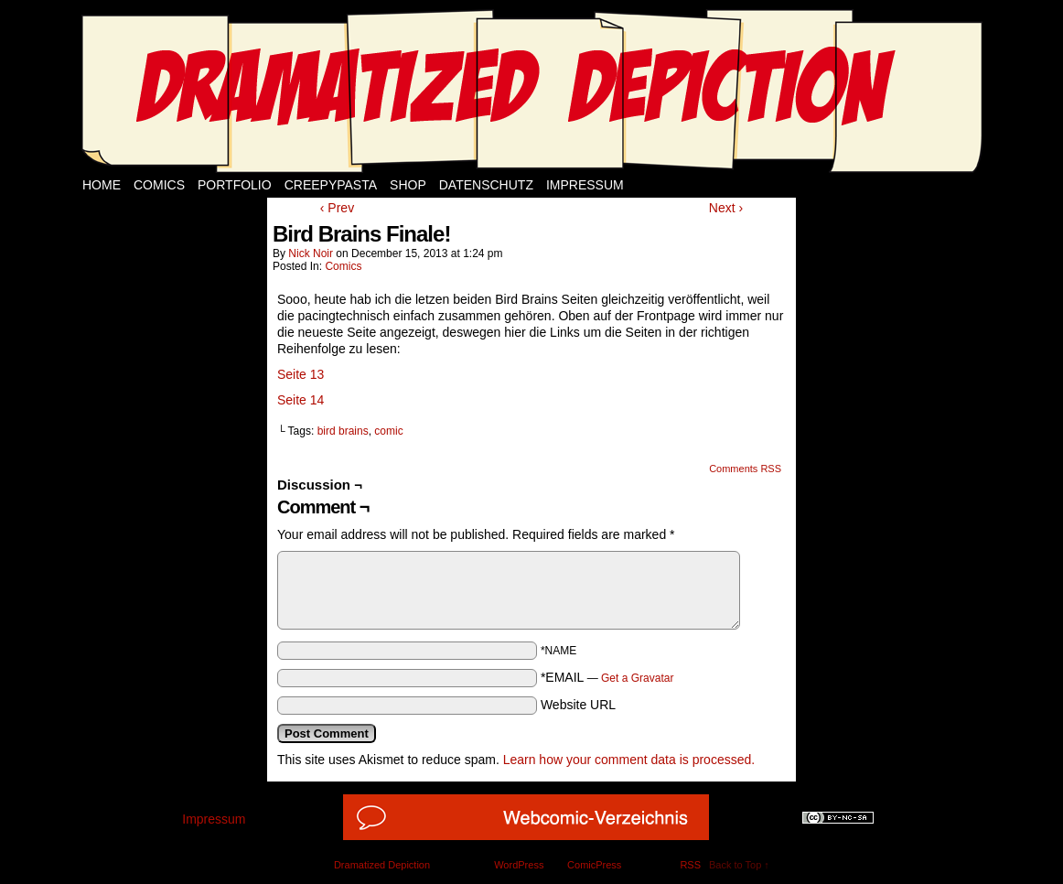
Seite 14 (300, 400)
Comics (159, 185)
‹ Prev (337, 207)
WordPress (518, 864)
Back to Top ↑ (739, 864)
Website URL (578, 704)
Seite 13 (300, 374)
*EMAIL (607, 677)
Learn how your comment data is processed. (629, 759)
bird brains (343, 431)
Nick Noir (310, 253)
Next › (726, 207)
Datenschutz (486, 185)
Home (101, 185)
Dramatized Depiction (382, 864)
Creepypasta (331, 185)
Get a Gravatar (637, 678)
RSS (690, 864)
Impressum (585, 185)
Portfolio (235, 185)
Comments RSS (745, 468)
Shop (408, 185)
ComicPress (594, 864)
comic (388, 431)
